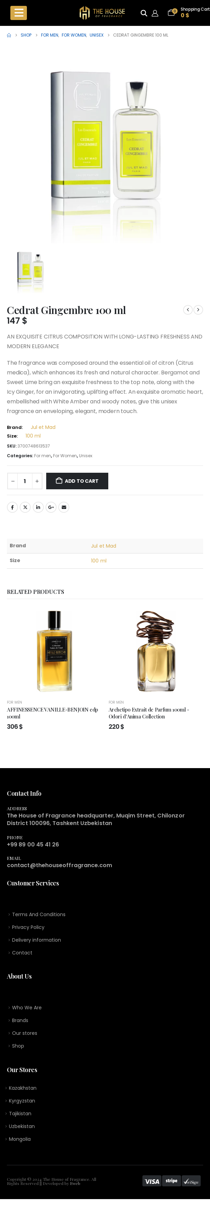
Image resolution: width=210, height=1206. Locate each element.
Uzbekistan (22, 1132)
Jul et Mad (43, 427)
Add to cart (82, 481)
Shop (18, 1049)
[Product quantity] (24, 481)
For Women (65, 456)
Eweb (75, 1190)
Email (63, 507)
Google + (51, 507)
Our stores (24, 1036)
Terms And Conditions (39, 914)
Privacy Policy (28, 927)
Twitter (25, 507)
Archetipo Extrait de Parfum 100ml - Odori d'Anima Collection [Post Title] (149, 713)
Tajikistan (20, 1119)
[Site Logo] (102, 13)
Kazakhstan (23, 1092)
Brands (20, 1023)
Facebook (12, 507)
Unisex (85, 456)
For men (42, 456)
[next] (198, 310)
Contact (22, 954)
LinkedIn (38, 507)
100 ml (33, 435)
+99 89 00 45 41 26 (33, 845)
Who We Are (27, 1009)
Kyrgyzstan (22, 1105)
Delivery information (36, 941)
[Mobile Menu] (18, 13)
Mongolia (20, 1146)
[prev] (188, 310)
